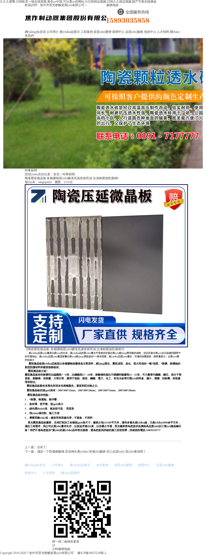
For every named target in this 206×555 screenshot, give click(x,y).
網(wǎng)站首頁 (35, 31)
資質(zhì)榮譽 (102, 31)
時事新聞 (69, 174)
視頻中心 (150, 31)
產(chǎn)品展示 (70, 31)
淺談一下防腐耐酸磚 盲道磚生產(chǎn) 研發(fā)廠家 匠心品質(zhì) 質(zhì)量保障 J (91, 451)
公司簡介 (53, 31)
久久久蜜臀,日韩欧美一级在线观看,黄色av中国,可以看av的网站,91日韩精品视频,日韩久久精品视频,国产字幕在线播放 (78, 1)
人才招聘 (163, 31)
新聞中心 (118, 31)
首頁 (56, 174)
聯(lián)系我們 (70, 473)
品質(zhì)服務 (134, 31)
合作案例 (102, 465)
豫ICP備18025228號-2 (91, 553)
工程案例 (87, 31)
